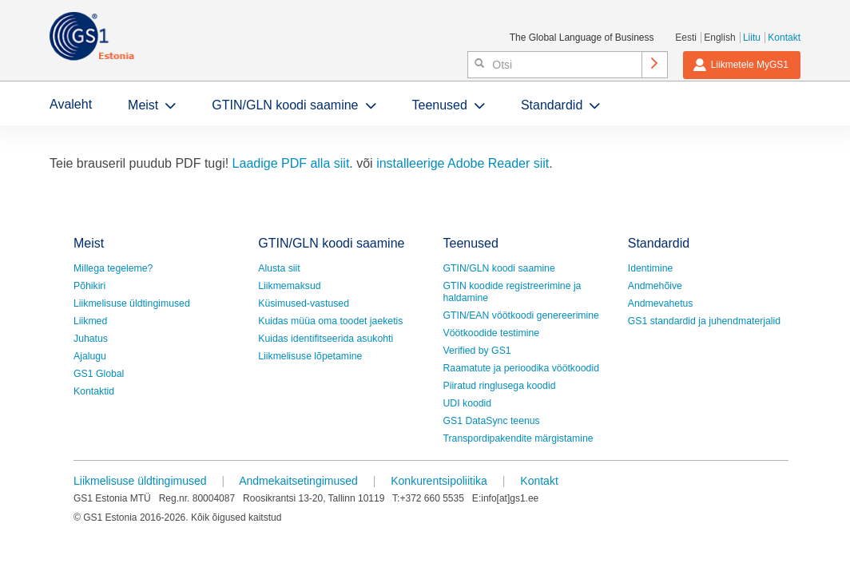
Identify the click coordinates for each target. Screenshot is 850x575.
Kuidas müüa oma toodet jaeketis (330, 321)
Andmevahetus (660, 303)
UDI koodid (467, 403)
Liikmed (90, 321)
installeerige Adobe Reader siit (462, 163)
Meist (143, 105)
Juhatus (90, 338)
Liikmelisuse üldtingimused (131, 303)
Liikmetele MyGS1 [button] (740, 65)
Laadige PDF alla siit (291, 163)
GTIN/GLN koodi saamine (285, 105)
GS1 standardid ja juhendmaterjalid (704, 321)
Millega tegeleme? (113, 268)
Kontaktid (93, 391)
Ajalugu (89, 356)
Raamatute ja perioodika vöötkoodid (521, 368)
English (719, 37)
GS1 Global (98, 373)
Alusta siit (279, 268)
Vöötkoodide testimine (491, 333)
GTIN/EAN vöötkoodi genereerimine (521, 315)
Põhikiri (89, 285)
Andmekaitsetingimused (298, 480)
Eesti (686, 37)
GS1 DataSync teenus (491, 420)
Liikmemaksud (289, 285)
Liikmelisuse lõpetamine (310, 356)
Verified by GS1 (477, 350)
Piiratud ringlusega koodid (499, 385)
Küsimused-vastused (303, 303)
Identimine (650, 268)
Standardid (551, 105)
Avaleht (71, 104)
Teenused (439, 105)
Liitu (752, 37)
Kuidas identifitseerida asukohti (325, 338)
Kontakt (784, 37)
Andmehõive (655, 285)
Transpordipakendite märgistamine (518, 438)
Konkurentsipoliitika (439, 480)
